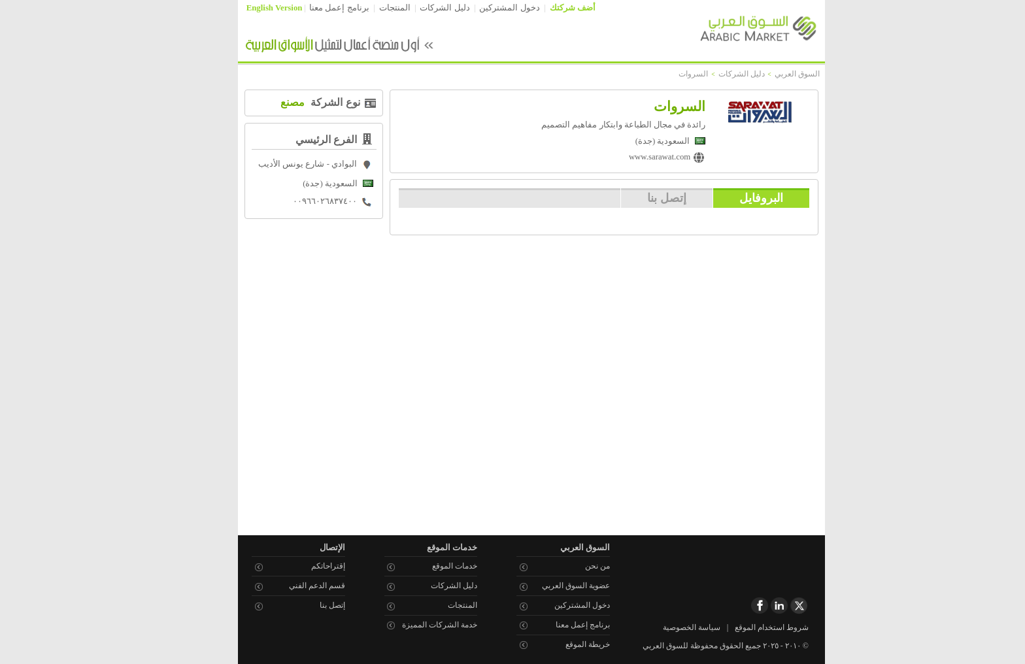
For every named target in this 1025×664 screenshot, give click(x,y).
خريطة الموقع (568, 644)
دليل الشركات (425, 7)
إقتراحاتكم (309, 566)
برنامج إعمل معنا (320, 7)
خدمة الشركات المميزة (420, 624)
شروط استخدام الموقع (753, 627)
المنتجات (376, 7)
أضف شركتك (554, 7)
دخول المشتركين (490, 7)
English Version (255, 7)
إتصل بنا (647, 198)
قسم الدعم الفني (298, 585)
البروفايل (742, 198)
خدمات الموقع (435, 566)
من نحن (578, 566)
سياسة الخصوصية (672, 627)
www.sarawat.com (640, 156)
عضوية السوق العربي (557, 585)
